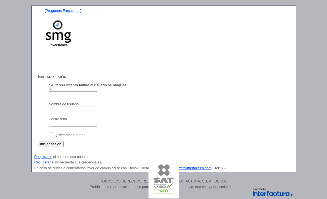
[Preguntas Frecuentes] (63, 11)
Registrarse (43, 157)
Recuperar (42, 162)
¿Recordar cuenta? (70, 135)
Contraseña (58, 119)
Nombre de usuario (64, 104)
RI (50, 89)
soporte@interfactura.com (191, 168)
